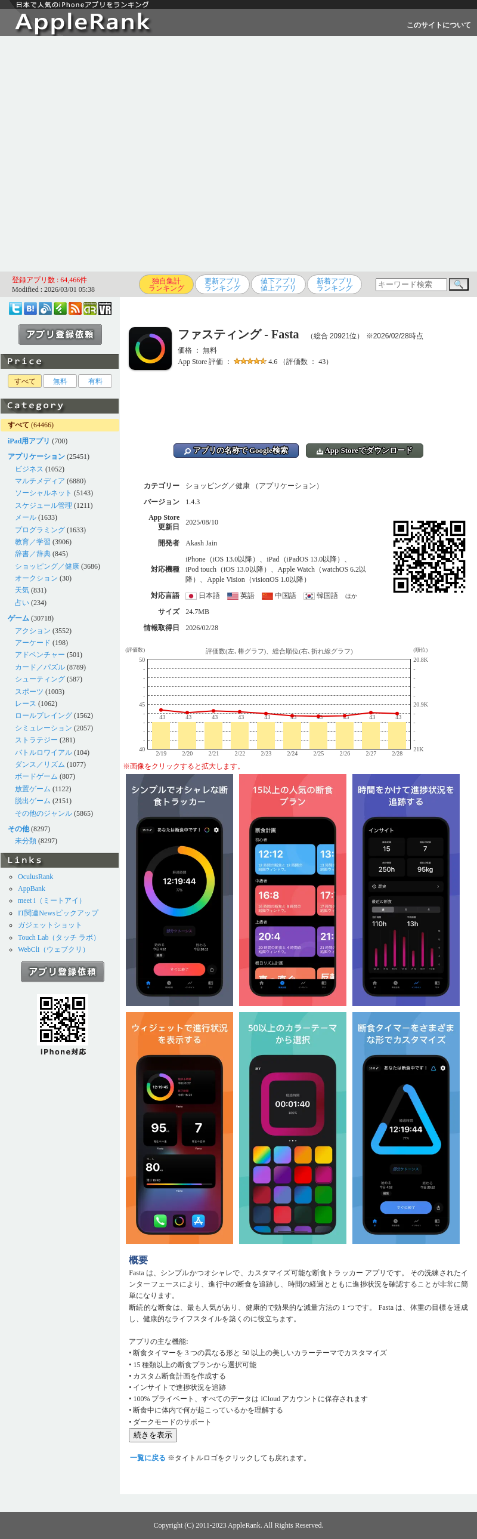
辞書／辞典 (33, 554)
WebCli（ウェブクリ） (53, 949)
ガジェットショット (50, 925)
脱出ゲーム (33, 801)
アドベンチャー (40, 654)
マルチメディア (40, 481)
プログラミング (40, 530)
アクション (33, 631)
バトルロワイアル (43, 752)
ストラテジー (36, 740)
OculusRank (35, 876)
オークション (36, 578)
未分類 (25, 841)
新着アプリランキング (334, 284)
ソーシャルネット (43, 493)
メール (25, 517)
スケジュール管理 (43, 505)
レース (25, 703)
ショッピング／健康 (47, 566)
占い (22, 603)
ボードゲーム (36, 776)
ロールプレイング (43, 715)
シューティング (40, 679)
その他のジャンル (43, 813)
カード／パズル (40, 667)
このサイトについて (439, 25)
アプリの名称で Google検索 (236, 450)
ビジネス (29, 469)
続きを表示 (153, 1434)
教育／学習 (33, 542)
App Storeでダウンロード (365, 450)
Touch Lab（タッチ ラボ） (59, 937)
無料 (60, 381)
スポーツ (29, 691)
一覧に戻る (148, 1458)
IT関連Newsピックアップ (58, 913)
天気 (22, 590)
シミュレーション (43, 728)
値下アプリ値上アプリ (278, 284)
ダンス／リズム (40, 764)
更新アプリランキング (222, 284)
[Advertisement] (112, 154)
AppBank (31, 888)
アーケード (33, 643)
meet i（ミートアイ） (52, 900)
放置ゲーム (33, 789)
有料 (95, 381)
